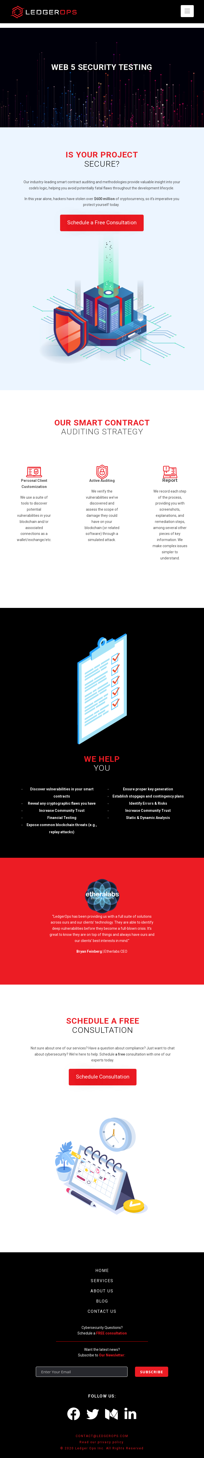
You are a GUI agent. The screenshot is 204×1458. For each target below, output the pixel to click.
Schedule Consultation (102, 1077)
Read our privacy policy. (102, 1442)
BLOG (102, 1301)
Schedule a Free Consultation (102, 222)
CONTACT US (102, 1311)
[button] (187, 11)
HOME (102, 1270)
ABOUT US (102, 1291)
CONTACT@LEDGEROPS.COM (102, 1436)
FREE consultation (111, 1333)
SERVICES (102, 1280)
